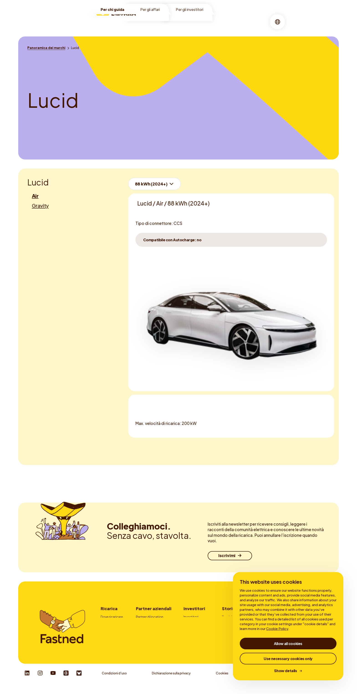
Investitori (194, 608)
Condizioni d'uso (114, 681)
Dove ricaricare (112, 617)
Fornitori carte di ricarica (154, 636)
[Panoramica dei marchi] (46, 48)
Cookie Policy (277, 628)
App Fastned (110, 636)
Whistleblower (264, 681)
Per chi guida (112, 9)
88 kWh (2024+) (151, 183)
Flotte (140, 623)
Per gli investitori (189, 9)
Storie (215, 21)
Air (35, 196)
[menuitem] (152, 21)
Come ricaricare (113, 623)
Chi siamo (195, 21)
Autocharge (110, 642)
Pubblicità (143, 629)
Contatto (143, 642)
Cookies (222, 681)
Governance (193, 636)
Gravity (40, 205)
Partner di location (149, 617)
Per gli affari (150, 9)
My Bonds (191, 623)
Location (152, 21)
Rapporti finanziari (197, 629)
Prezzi (105, 629)
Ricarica (173, 21)
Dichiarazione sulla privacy (171, 681)
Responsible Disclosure (317, 681)
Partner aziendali (153, 608)
